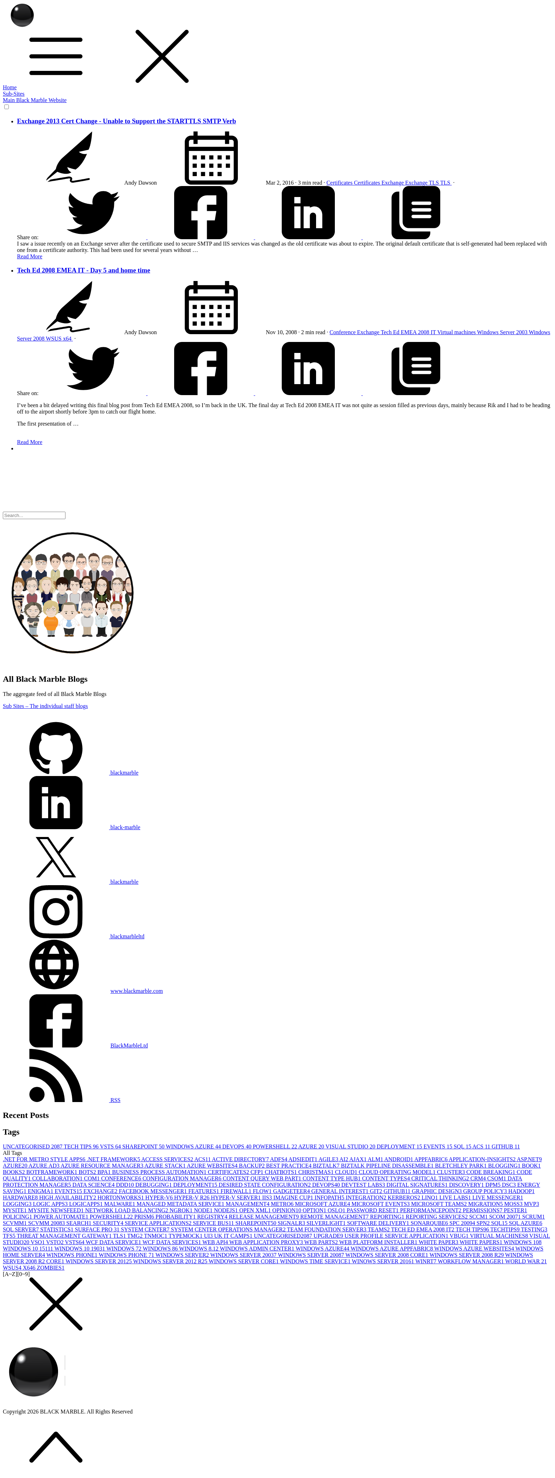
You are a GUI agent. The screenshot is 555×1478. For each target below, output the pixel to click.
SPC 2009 (463, 1223)
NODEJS (226, 1210)
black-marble (71, 827)
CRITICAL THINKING (440, 1178)
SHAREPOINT (144, 1146)
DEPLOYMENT (400, 1146)
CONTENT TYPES (386, 1178)
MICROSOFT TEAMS (439, 1204)
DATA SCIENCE (94, 1185)
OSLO (337, 1210)
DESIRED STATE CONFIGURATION (265, 1185)
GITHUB (506, 1146)
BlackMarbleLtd (129, 1046)
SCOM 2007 (505, 1217)
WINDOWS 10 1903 (81, 1249)
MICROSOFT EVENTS (381, 1204)
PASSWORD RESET (373, 1210)
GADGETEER (292, 1191)
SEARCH (79, 1223)
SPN (483, 1223)
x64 (68, 339)
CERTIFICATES (229, 1172)
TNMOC (156, 1236)
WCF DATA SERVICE (114, 1242)
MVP (531, 1204)
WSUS (54, 339)
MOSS (514, 1204)
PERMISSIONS (483, 1210)
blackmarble (70, 773)
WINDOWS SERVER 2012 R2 (171, 1261)
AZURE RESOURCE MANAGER (102, 1166)
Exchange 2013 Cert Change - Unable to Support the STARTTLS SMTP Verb (126, 121)
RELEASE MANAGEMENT (264, 1217)
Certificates (340, 183)
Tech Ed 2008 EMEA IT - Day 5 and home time (83, 270)
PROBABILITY (176, 1217)
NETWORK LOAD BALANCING (127, 1210)
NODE (204, 1210)
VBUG (460, 1236)
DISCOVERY (467, 1185)
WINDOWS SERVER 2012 (99, 1261)
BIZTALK (327, 1166)
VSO (38, 1242)
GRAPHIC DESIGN (437, 1191)
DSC (509, 1185)
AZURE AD (44, 1166)
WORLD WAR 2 (526, 1261)
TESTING (534, 1229)
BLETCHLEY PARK (461, 1166)
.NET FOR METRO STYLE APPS (45, 1159)
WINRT (426, 1261)
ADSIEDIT (303, 1159)
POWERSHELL (275, 1146)
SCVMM (15, 1223)
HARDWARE (21, 1198)
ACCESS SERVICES (167, 1159)
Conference (343, 332)
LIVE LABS (455, 1198)
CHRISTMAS (316, 1172)
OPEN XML (255, 1210)
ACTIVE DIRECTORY (241, 1159)
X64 (30, 1268)
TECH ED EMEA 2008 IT (423, 1229)
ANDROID (399, 1159)
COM (92, 1178)
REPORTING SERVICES (437, 1217)
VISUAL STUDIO (351, 1146)
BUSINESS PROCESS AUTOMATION (160, 1172)
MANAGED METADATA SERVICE (181, 1204)
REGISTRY (213, 1217)
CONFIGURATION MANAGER (183, 1178)
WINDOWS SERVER (182, 1255)
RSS (61, 1100)
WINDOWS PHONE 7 (127, 1255)
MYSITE (15, 1210)
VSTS (111, 1146)
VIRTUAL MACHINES (499, 1236)
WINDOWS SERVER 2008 (311, 1255)
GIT (377, 1191)
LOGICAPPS (86, 1204)
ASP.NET (529, 1159)
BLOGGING (505, 1166)
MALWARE (120, 1204)
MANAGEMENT (248, 1204)
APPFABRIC (431, 1159)
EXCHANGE (101, 1191)
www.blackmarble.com (136, 991)
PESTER (515, 1210)
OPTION (315, 1210)
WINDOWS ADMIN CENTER (258, 1249)
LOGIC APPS (51, 1204)
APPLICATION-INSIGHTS (483, 1159)
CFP (258, 1172)
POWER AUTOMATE (62, 1217)
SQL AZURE (525, 1223)
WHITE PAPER (439, 1242)
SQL (463, 1146)
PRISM (144, 1217)
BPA (104, 1172)
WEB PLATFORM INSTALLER (379, 1242)
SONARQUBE (430, 1223)
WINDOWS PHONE (72, 1255)
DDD (126, 1185)
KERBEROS (405, 1198)
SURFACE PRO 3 (98, 1229)
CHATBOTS (281, 1172)
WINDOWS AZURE (194, 1146)
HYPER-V (159, 1198)
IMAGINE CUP (293, 1198)
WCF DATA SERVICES (172, 1242)
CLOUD (347, 1172)
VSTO (55, 1242)
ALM (376, 1159)
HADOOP (521, 1191)
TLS (434, 183)
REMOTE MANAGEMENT (335, 1217)
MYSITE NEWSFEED (56, 1210)
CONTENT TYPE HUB (332, 1178)
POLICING (18, 1217)
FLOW (263, 1191)
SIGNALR (292, 1223)
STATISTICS (57, 1229)
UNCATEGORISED (33, 1146)
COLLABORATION (58, 1178)
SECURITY (109, 1223)
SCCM (479, 1217)
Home (10, 87)
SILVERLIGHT (327, 1223)
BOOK (531, 1166)
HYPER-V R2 (192, 1198)
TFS (10, 1236)
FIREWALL (237, 1191)
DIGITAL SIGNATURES (418, 1185)
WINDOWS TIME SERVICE (316, 1261)
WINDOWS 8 (161, 1249)
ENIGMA (41, 1191)
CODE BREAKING (492, 1172)
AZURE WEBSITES (213, 1166)
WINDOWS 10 (523, 1242)
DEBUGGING (154, 1185)
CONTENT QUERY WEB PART (263, 1178)
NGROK (182, 1210)
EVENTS (438, 1146)
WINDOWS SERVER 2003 (244, 1255)
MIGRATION (486, 1204)
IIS (268, 1198)
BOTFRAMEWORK (52, 1172)
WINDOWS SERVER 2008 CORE (387, 1255)
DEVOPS (237, 1146)
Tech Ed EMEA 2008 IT (409, 332)
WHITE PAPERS (481, 1242)
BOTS (88, 1172)
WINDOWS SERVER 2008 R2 (467, 1255)
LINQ (430, 1198)
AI (344, 1159)
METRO (283, 1204)
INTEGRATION (367, 1198)
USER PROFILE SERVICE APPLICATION (397, 1236)
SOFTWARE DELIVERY (379, 1223)
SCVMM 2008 (47, 1223)
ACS (482, 1146)
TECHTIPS (505, 1229)
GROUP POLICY (485, 1191)
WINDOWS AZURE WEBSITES (474, 1249)
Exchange (393, 183)
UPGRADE (329, 1236)
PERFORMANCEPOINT (431, 1210)
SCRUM (533, 1217)
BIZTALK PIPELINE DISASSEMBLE (388, 1166)
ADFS (279, 1159)
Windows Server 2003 (503, 332)
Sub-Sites (13, 94)
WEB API (215, 1242)
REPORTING (388, 1217)
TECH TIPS (82, 1146)
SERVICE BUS (214, 1223)
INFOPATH (330, 1198)
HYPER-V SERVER (236, 1198)
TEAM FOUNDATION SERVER (327, 1229)
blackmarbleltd (73, 936)
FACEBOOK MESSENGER (153, 1191)
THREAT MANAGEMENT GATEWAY (65, 1236)
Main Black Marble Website (35, 100)
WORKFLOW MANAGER (471, 1261)
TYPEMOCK (186, 1236)
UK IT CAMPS (234, 1236)
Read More (29, 256)
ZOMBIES (50, 1268)
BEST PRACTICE (289, 1166)
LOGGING (18, 1204)
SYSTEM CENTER (146, 1229)
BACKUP (252, 1166)
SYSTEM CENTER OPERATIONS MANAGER (229, 1229)
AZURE (312, 1146)
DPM (493, 1185)
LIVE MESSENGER (497, 1198)
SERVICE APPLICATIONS (159, 1223)
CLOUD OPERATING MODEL (398, 1172)
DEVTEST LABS (364, 1185)
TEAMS (379, 1229)
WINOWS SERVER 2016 (383, 1261)
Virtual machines (457, 332)
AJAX (358, 1159)
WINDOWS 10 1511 (29, 1249)
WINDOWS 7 (124, 1249)
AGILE (329, 1159)
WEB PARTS (321, 1242)
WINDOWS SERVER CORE (244, 1261)
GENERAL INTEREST (340, 1191)
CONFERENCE (122, 1178)
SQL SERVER (21, 1229)
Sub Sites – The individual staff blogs (45, 706)
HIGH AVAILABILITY (68, 1198)
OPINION (287, 1210)
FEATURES (204, 1191)
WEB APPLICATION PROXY (266, 1242)
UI (209, 1236)
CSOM (497, 1178)
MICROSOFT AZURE (323, 1204)
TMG (135, 1236)
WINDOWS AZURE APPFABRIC (392, 1249)
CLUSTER (451, 1172)
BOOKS (14, 1172)
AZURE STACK (165, 1166)
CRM (478, 1178)
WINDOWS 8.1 (199, 1249)
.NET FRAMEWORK (114, 1159)
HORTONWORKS (121, 1198)
